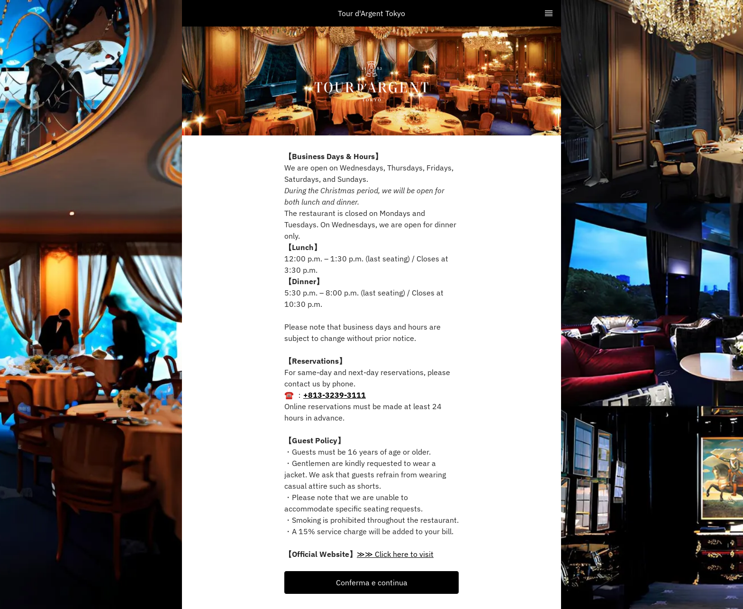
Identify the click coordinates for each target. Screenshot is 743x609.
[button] (371, 582)
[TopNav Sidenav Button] (548, 13)
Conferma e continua (372, 582)
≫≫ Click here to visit (395, 554)
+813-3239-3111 (334, 395)
